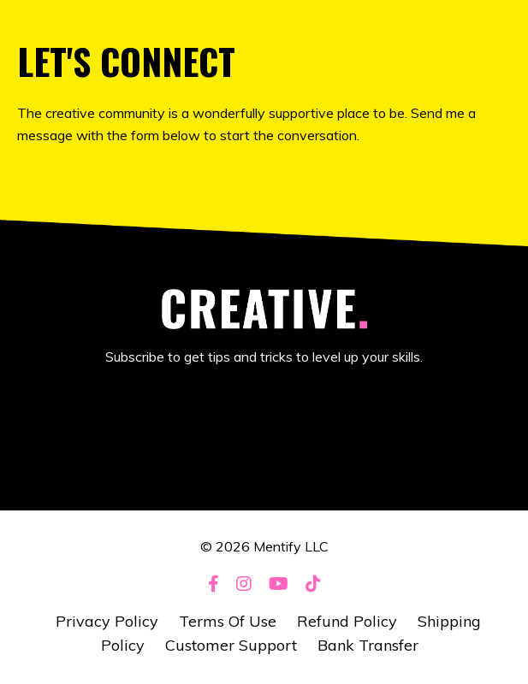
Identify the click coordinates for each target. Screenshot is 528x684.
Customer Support (231, 645)
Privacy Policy (107, 621)
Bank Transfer (367, 645)
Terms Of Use (227, 621)
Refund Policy (347, 621)
